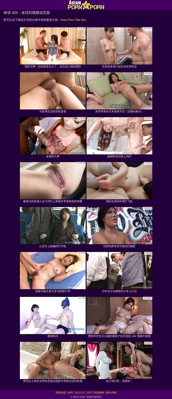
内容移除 (99, 392)
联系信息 (61, 392)
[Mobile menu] (3, 5)
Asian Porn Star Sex (73, 19)
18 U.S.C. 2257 (83, 392)
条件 (70, 392)
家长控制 (111, 392)
